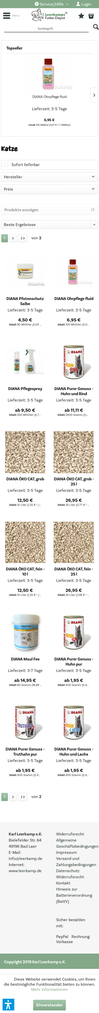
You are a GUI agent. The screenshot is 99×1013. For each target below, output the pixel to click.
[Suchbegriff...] (46, 29)
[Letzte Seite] (23, 238)
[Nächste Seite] (13, 238)
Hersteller (13, 177)
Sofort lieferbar (25, 164)
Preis (8, 189)
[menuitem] (51, 4)
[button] (8, 1004)
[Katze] (4, 238)
